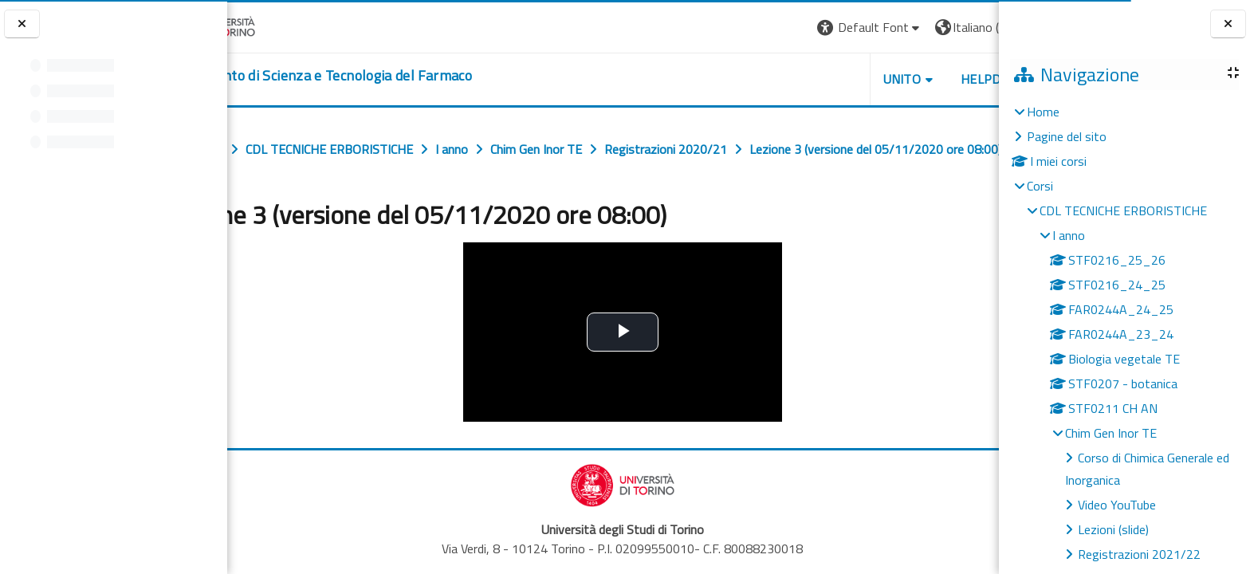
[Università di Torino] (277, 25)
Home (1043, 111)
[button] (780, 27)
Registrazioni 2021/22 (1139, 554)
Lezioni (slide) (1113, 529)
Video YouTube (1117, 504)
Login (971, 27)
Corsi (1040, 185)
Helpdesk (902, 78)
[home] (386, 76)
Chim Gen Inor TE (1111, 432)
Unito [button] (812, 78)
